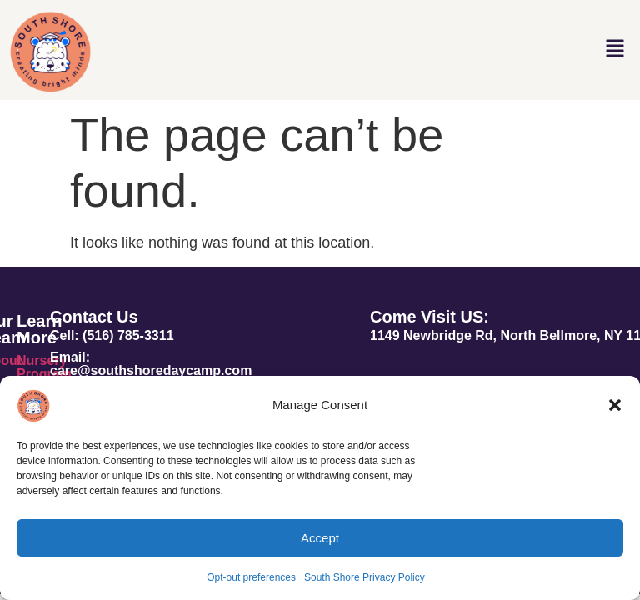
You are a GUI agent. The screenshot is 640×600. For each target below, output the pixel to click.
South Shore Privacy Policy (364, 577)
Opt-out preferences (251, 577)
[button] (615, 405)
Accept (320, 538)
